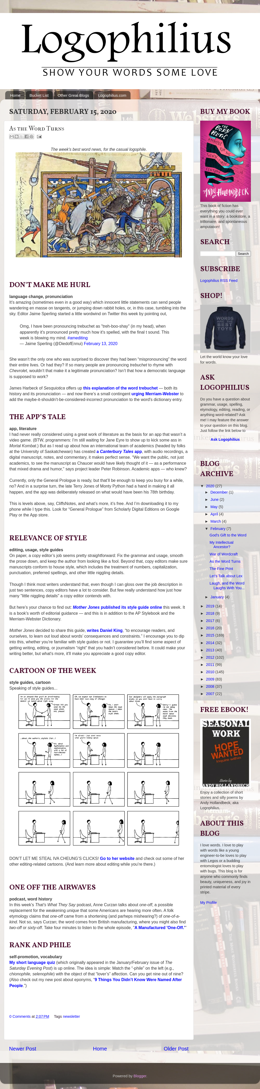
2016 (210, 628)
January (218, 597)
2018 (210, 613)
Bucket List (39, 95)
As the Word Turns (225, 561)
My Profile (208, 902)
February (219, 529)
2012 (210, 657)
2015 (210, 635)
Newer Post (22, 1049)
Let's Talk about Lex (226, 576)
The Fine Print (221, 569)
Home (15, 95)
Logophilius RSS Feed (218, 280)
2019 (210, 606)
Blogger (140, 1076)
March (216, 521)
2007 (210, 694)
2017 (210, 621)
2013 (210, 650)
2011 (210, 665)
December (220, 492)
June (215, 499)
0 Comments (20, 1016)
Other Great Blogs (73, 95)
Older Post (176, 1049)
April (215, 514)
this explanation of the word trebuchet (120, 388)
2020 (210, 486)
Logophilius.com (112, 95)
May (215, 507)
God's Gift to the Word (228, 535)
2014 (210, 643)
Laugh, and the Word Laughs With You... (227, 585)
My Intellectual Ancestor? (221, 544)
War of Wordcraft (224, 554)
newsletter (71, 1016)
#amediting (78, 338)
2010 (210, 672)
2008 (210, 686)
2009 (210, 679)
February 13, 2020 (101, 343)
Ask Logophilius (225, 439)
